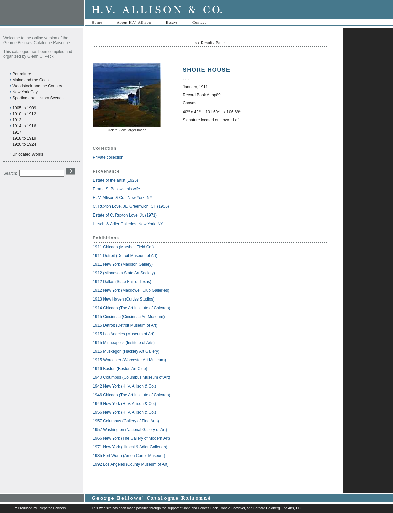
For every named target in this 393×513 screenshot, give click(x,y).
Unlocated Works (27, 154)
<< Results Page (210, 43)
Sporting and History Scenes (37, 98)
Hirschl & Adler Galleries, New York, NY (128, 224)
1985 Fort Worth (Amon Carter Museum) (129, 455)
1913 (16, 120)
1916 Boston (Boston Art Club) (120, 368)
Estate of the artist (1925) (115, 180)
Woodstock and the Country (37, 86)
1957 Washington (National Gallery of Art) (130, 429)
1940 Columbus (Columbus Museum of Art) (131, 377)
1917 (16, 132)
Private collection (108, 157)
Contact (199, 22)
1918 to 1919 (24, 138)
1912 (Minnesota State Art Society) (124, 273)
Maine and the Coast (31, 80)
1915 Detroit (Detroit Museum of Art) (125, 325)
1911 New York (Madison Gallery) (123, 264)
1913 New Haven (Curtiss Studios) (123, 299)
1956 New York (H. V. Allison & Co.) (124, 412)
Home (97, 22)
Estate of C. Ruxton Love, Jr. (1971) (125, 215)
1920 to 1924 (24, 144)
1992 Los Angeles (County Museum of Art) (130, 464)
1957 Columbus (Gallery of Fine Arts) (126, 421)
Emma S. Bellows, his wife (117, 189)
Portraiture (21, 74)
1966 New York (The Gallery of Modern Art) (131, 438)
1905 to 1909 (24, 108)
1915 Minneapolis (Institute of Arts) (124, 342)
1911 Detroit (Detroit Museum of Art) (125, 255)
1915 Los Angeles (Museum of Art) (123, 334)
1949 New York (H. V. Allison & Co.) (124, 403)
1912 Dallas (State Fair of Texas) (122, 281)
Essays (172, 22)
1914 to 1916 (24, 126)
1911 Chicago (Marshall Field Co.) (123, 247)
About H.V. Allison (134, 22)
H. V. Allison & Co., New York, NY (123, 197)
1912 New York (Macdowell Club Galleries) (131, 290)
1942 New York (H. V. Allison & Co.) (124, 386)
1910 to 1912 (24, 114)
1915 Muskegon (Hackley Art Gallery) (126, 351)
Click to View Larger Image (126, 130)
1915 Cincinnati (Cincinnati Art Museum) (129, 316)
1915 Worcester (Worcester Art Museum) (129, 360)
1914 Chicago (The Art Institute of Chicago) (131, 308)
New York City (25, 92)
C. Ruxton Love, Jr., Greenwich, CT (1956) (131, 206)
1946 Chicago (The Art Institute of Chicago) (131, 395)
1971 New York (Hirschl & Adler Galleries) (130, 447)
